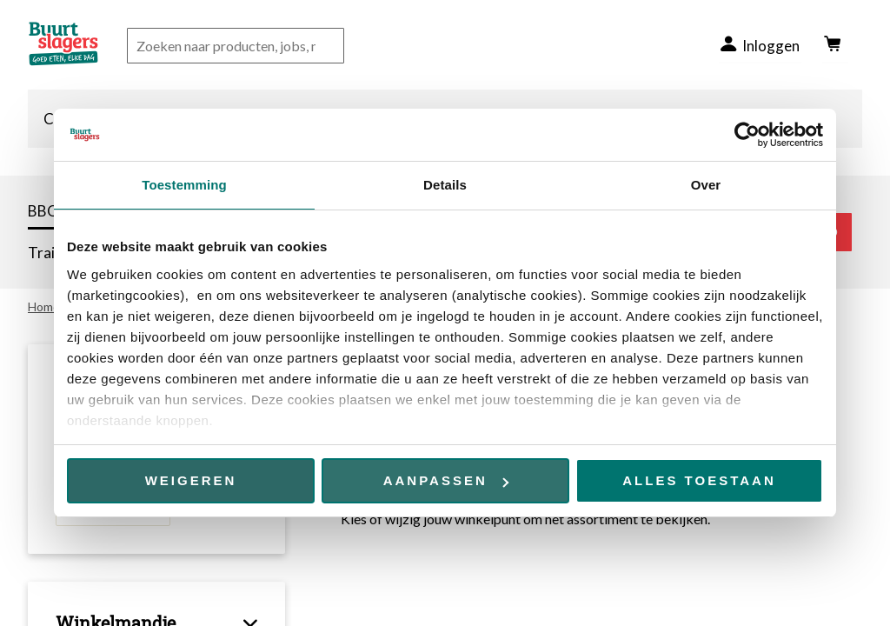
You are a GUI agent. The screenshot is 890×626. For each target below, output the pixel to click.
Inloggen (770, 46)
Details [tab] (445, 184)
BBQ (43, 211)
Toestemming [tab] (184, 184)
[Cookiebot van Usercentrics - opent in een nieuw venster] (747, 135)
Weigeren (191, 480)
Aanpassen (445, 480)
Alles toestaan (698, 480)
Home (44, 306)
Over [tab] (706, 184)
